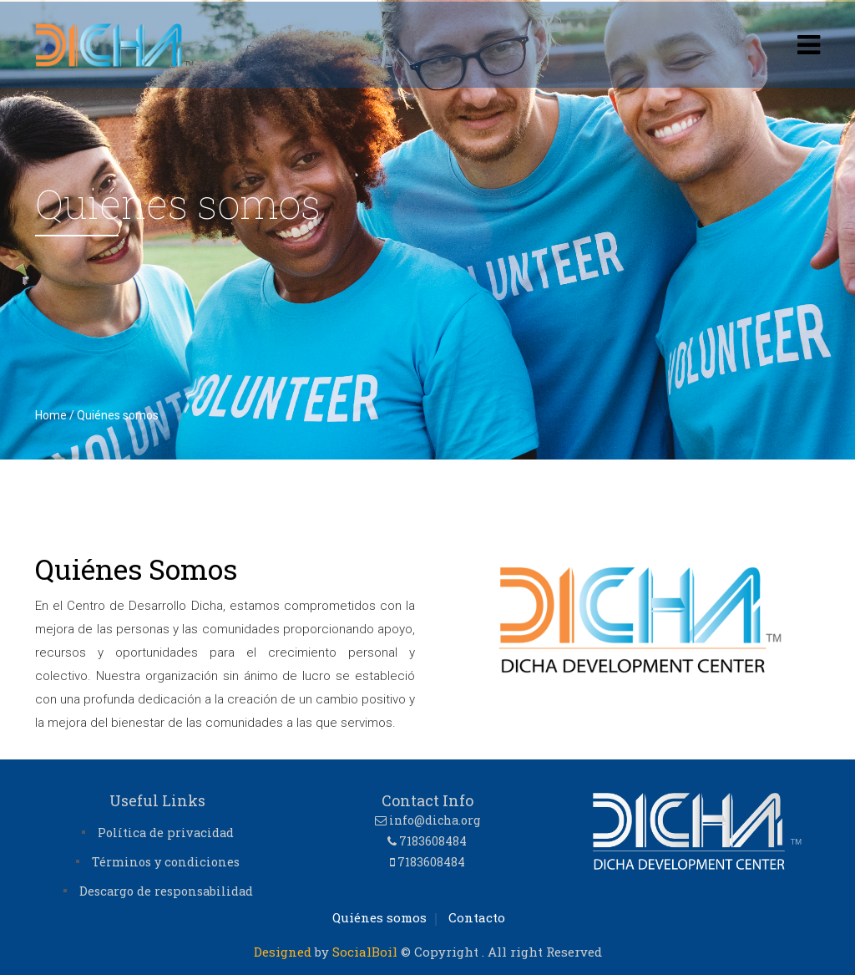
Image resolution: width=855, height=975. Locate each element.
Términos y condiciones (166, 862)
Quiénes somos (379, 917)
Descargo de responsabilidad (166, 891)
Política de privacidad (166, 832)
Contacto (476, 917)
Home (51, 415)
